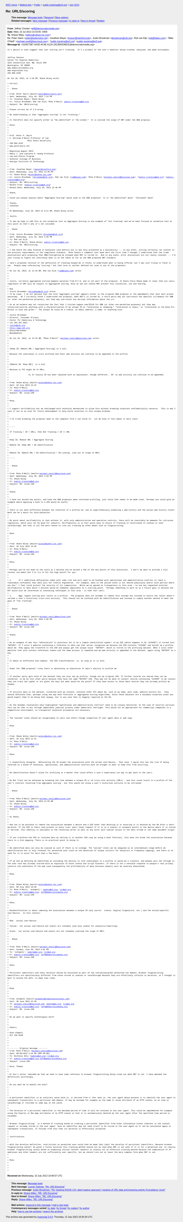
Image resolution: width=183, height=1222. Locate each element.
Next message (40, 21)
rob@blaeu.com (157, 38)
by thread (61, 1208)
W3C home (11, 5)
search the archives (53, 1211)
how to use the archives (30, 1211)
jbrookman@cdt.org (122, 38)
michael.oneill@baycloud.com (32, 41)
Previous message (58, 21)
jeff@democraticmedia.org (45, 28)
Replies (101, 21)
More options (61, 17)
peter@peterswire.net (36, 38)
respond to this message (38, 1205)
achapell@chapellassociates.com (52, 999)
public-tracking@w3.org (55, 5)
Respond (48, 17)
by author (84, 1208)
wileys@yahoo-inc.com (37, 35)
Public (37, 5)
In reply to (74, 21)
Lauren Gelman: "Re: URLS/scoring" (46, 1187)
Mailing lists (26, 5)
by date (51, 1208)
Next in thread (88, 21)
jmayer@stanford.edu (79, 38)
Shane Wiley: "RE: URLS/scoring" (41, 1193)
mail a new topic (60, 1205)
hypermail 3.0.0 (45, 1217)
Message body (35, 17)
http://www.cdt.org (20, 328)
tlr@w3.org (65, 889)
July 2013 (74, 5)
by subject (73, 1208)
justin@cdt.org (17, 325)
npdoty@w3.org (50, 889)
